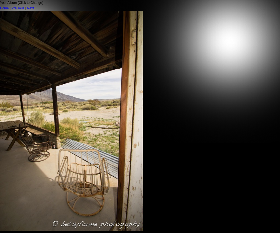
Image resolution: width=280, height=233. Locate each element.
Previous (18, 8)
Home (4, 8)
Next (30, 8)
